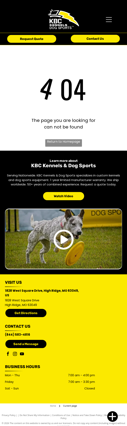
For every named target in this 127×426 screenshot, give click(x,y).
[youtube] (22, 354)
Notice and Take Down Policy (87, 415)
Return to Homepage (63, 141)
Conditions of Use (61, 415)
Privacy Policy (9, 415)
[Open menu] (109, 20)
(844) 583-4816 (17, 334)
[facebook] (8, 354)
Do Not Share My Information (35, 415)
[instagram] (15, 354)
